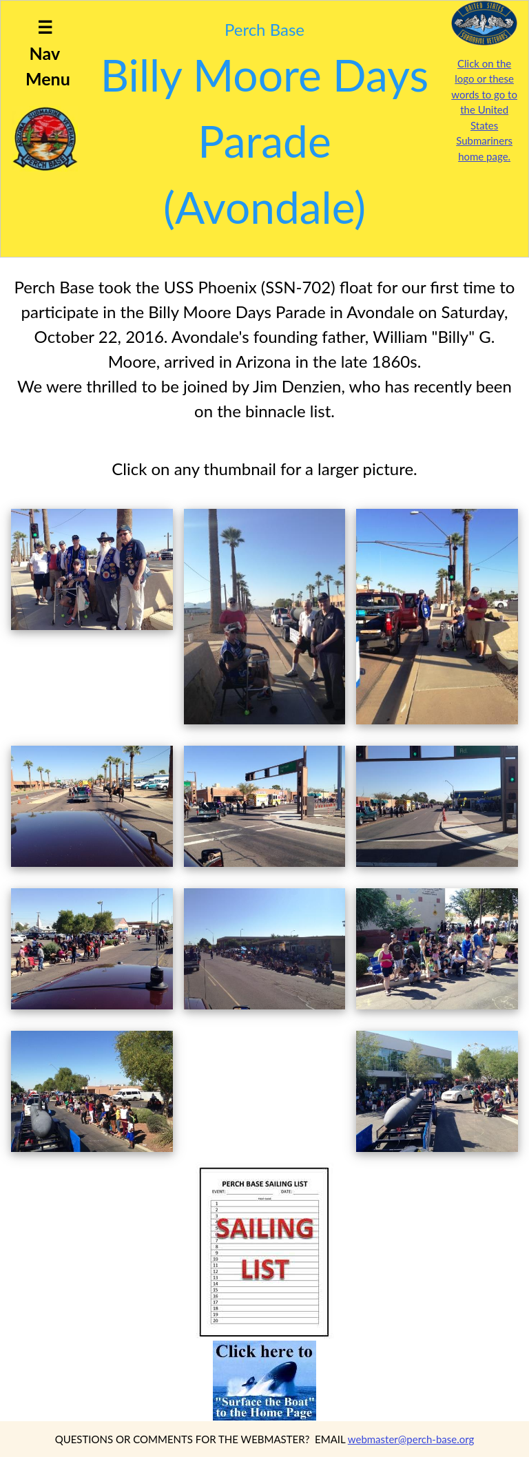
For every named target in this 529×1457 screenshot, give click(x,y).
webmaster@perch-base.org (411, 1439)
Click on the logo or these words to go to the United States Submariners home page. (484, 110)
